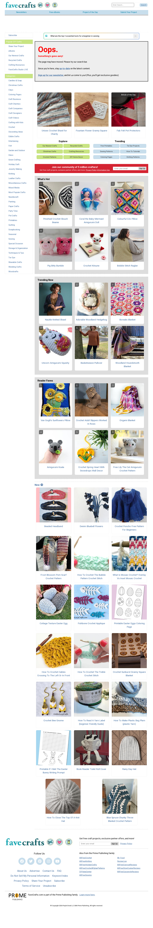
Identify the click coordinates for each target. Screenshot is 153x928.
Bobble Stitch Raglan (127, 265)
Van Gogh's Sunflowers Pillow (55, 420)
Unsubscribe (49, 885)
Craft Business (14, 99)
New (39, 484)
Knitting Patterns (133, 157)
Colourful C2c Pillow (127, 218)
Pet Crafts (12, 216)
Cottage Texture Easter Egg (53, 623)
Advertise (35, 870)
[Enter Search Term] (123, 5)
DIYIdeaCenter (85, 872)
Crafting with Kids (15, 122)
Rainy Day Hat (129, 769)
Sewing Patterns (106, 151)
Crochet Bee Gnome (54, 720)
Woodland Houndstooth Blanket (127, 365)
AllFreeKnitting (85, 861)
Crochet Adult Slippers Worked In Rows (91, 422)
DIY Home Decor (76, 157)
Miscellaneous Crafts (17, 183)
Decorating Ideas (15, 132)
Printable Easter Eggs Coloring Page (129, 625)
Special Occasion (15, 243)
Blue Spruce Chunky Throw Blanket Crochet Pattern (120, 819)
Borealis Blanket (127, 319)
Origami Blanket (127, 420)
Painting (11, 202)
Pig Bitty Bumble (55, 265)
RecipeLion (122, 861)
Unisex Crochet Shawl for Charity (54, 132)
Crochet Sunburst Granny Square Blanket (129, 674)
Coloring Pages (14, 94)
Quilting (11, 225)
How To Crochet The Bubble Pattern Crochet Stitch (91, 577)
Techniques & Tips (16, 253)
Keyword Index (60, 875)
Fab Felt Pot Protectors (128, 130)
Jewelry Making (15, 169)
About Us (22, 870)
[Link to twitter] (30, 861)
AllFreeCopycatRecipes (127, 865)
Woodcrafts (13, 271)
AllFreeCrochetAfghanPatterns (92, 868)
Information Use (103, 170)
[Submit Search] (144, 5)
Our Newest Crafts (16, 55)
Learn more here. (87, 895)
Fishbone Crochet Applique (91, 623)
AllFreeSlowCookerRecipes (128, 868)
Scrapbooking (14, 229)
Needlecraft (13, 197)
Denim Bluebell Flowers (91, 526)
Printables (12, 220)
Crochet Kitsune (91, 265)
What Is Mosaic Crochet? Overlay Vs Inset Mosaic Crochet (129, 577)
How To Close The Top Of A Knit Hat (63, 819)
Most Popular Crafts (16, 192)
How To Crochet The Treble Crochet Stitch (91, 674)
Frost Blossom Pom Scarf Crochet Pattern (54, 577)
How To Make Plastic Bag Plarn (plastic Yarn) (129, 722)
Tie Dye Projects (133, 146)
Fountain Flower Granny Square (91, 130)
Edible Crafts (13, 136)
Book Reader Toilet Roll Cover (91, 769)
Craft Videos (13, 118)
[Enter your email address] (95, 843)
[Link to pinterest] (39, 861)
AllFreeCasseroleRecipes (128, 872)
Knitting (11, 174)
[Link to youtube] (57, 861)
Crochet (11, 127)
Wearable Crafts (15, 262)
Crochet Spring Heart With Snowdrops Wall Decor (91, 469)
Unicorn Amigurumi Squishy (55, 363)
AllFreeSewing (85, 875)
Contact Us (48, 870)
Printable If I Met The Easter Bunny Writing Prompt (54, 771)
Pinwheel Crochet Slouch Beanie (55, 220)
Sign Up (142, 168)
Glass (10, 155)
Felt (10, 146)
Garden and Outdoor (16, 150)
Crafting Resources (16, 65)
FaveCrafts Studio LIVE (18, 69)
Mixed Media (13, 188)
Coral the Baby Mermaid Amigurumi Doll (91, 220)
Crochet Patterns (49, 157)
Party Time (13, 211)
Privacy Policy (91, 170)
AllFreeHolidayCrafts (88, 865)
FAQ (59, 870)
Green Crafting (14, 160)
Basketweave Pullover (91, 363)
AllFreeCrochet (85, 858)
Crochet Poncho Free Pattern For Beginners (129, 528)
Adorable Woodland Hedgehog (91, 319)
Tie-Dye (11, 257)
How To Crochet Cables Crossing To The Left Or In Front (53, 674)
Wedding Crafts (15, 267)
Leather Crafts (14, 178)
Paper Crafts (13, 206)
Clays (10, 90)
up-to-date (64, 68)
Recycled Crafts (15, 60)
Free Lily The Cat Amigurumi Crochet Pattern (127, 469)
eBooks (11, 51)
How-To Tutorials (133, 151)
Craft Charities (14, 104)
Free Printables (106, 146)
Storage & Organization (18, 248)
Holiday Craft (13, 164)
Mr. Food (121, 858)
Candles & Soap (15, 80)
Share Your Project (16, 46)
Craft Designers (15, 113)
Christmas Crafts (15, 85)
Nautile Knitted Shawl (55, 319)
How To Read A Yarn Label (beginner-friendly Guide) (91, 722)
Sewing (11, 239)
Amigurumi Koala (55, 467)
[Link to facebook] (22, 861)
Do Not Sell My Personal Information (30, 875)
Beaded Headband (53, 526)
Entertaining (13, 141)
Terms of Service (31, 885)
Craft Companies (15, 108)
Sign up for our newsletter (50, 75)
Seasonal (12, 234)
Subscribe (12, 35)
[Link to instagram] (48, 861)
